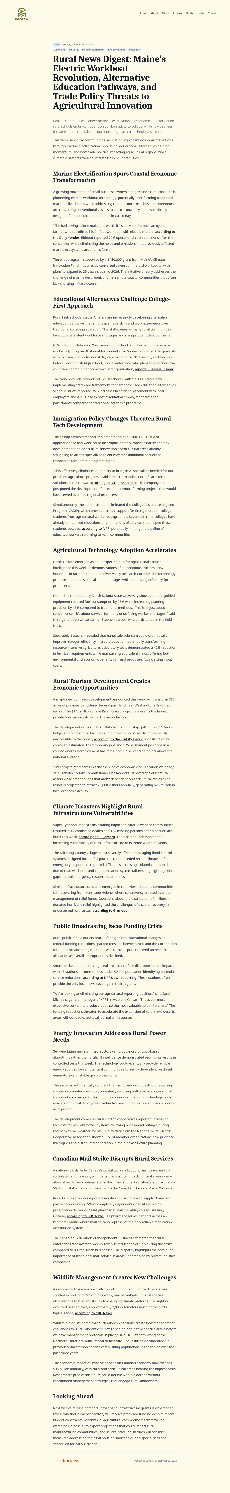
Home (143, 13)
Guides (190, 13)
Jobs (201, 13)
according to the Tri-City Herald (118, 739)
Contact (213, 13)
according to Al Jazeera (97, 837)
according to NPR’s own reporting (109, 977)
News (165, 13)
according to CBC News (93, 1313)
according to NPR (95, 528)
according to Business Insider (113, 482)
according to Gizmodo (109, 910)
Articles (177, 13)
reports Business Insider (154, 369)
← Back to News (66, 1460)
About (154, 13)
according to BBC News (85, 1216)
